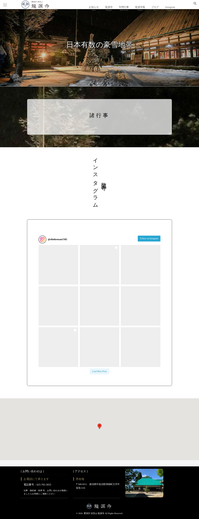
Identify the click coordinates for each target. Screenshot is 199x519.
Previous (10, 54)
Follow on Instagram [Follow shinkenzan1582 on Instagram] (149, 245)
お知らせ (94, 10)
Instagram (170, 10)
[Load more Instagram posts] (99, 378)
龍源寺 (109, 10)
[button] (58, 271)
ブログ (155, 10)
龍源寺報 (140, 10)
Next (189, 54)
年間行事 (124, 10)
